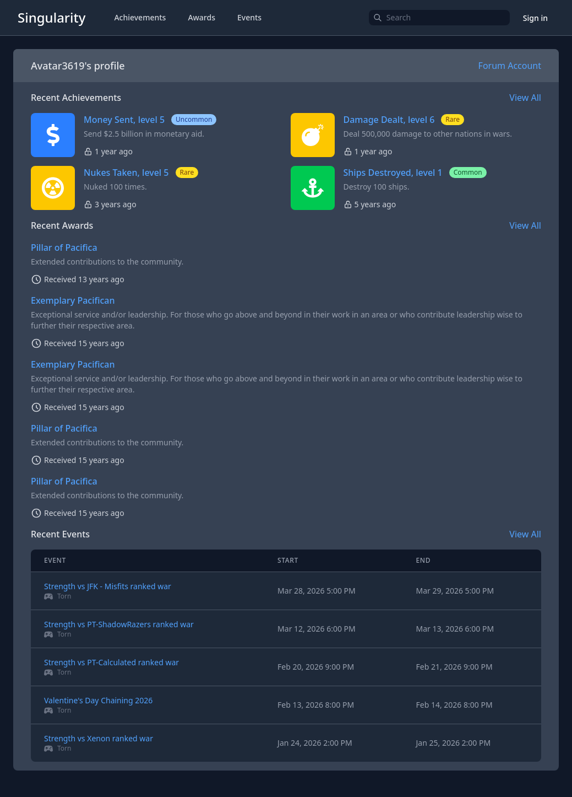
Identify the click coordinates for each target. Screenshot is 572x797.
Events (249, 17)
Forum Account (509, 66)
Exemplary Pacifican (73, 300)
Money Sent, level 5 (124, 120)
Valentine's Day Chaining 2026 (98, 700)
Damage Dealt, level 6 (389, 120)
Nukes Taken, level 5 (126, 172)
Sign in (535, 18)
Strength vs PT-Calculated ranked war (111, 662)
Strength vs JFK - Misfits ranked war (107, 586)
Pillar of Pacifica (64, 247)
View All (525, 97)
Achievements (140, 17)
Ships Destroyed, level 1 (393, 172)
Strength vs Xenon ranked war (98, 738)
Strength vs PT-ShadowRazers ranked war (119, 624)
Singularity (51, 17)
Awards (201, 17)
